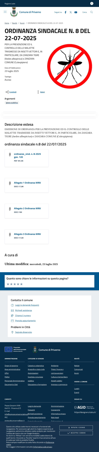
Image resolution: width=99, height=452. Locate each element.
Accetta (76, 433)
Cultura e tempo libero (59, 377)
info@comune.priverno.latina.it (16, 414)
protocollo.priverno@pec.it (14, 420)
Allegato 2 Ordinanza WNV (27, 208)
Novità (14, 23)
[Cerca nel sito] (91, 12)
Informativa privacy (58, 413)
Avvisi (22, 23)
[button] (10, 3)
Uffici (7, 373)
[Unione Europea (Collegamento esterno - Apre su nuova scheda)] (16, 349)
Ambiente (54, 365)
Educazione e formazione (37, 384)
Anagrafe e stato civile (36, 369)
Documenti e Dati (11, 384)
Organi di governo (11, 365)
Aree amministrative (12, 369)
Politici (7, 377)
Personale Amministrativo (14, 380)
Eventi (76, 392)
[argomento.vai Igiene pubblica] (12, 102)
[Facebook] (64, 12)
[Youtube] (74, 12)
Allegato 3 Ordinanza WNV (27, 234)
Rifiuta (76, 428)
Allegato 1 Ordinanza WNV (27, 182)
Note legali (55, 417)
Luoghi (76, 388)
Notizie (76, 365)
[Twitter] (69, 12)
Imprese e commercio (59, 384)
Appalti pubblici (56, 380)
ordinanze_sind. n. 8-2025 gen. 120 (27, 155)
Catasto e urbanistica (36, 365)
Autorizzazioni (33, 373)
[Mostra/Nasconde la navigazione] (5, 11)
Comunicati (78, 369)
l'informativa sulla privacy (42, 446)
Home (7, 23)
